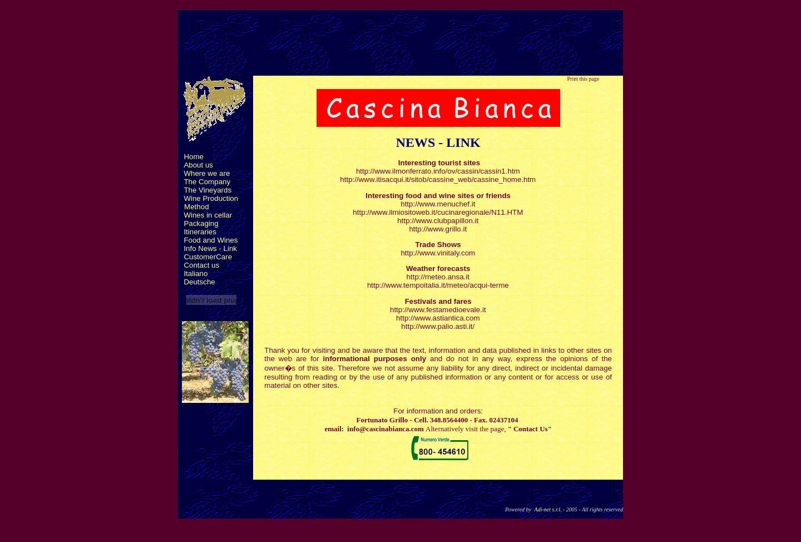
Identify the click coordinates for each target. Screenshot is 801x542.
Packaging (201, 223)
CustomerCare (208, 257)
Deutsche (199, 282)
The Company (207, 182)
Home (194, 156)
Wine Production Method (208, 202)
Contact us (201, 265)
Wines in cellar (208, 215)
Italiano (195, 273)
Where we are (207, 173)
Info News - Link (210, 248)
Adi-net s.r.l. (548, 509)
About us (198, 165)
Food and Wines (211, 240)
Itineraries (200, 232)
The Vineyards (207, 190)
